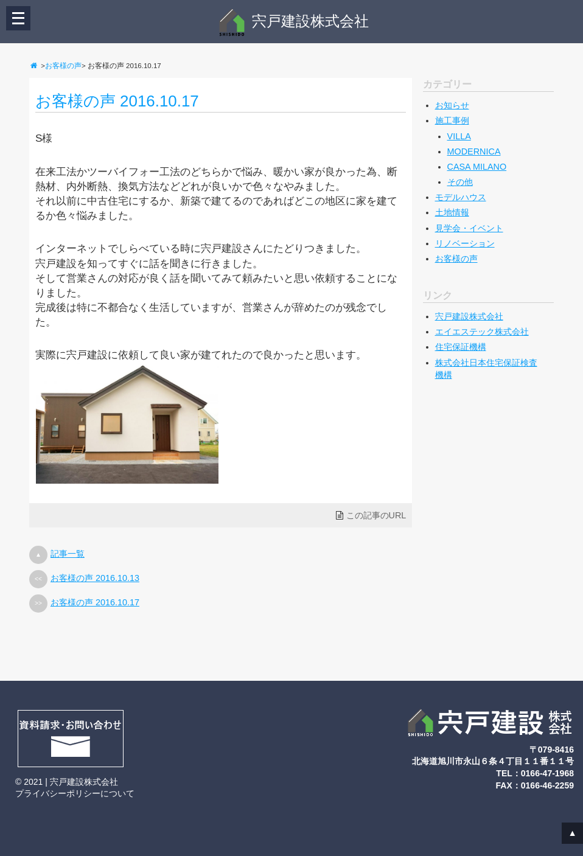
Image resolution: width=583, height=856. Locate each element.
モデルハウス (460, 197)
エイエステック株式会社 (482, 331)
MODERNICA (474, 151)
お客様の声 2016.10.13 (95, 578)
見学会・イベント (469, 228)
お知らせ (452, 105)
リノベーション (465, 243)
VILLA (459, 136)
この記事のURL (376, 515)
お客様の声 (63, 65)
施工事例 (452, 120)
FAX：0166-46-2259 (535, 785)
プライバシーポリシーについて (74, 793)
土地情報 (452, 212)
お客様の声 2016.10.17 (117, 101)
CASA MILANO (477, 167)
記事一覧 (68, 553)
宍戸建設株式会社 (293, 21)
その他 (460, 182)
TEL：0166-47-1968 (535, 773)
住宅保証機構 (460, 347)
